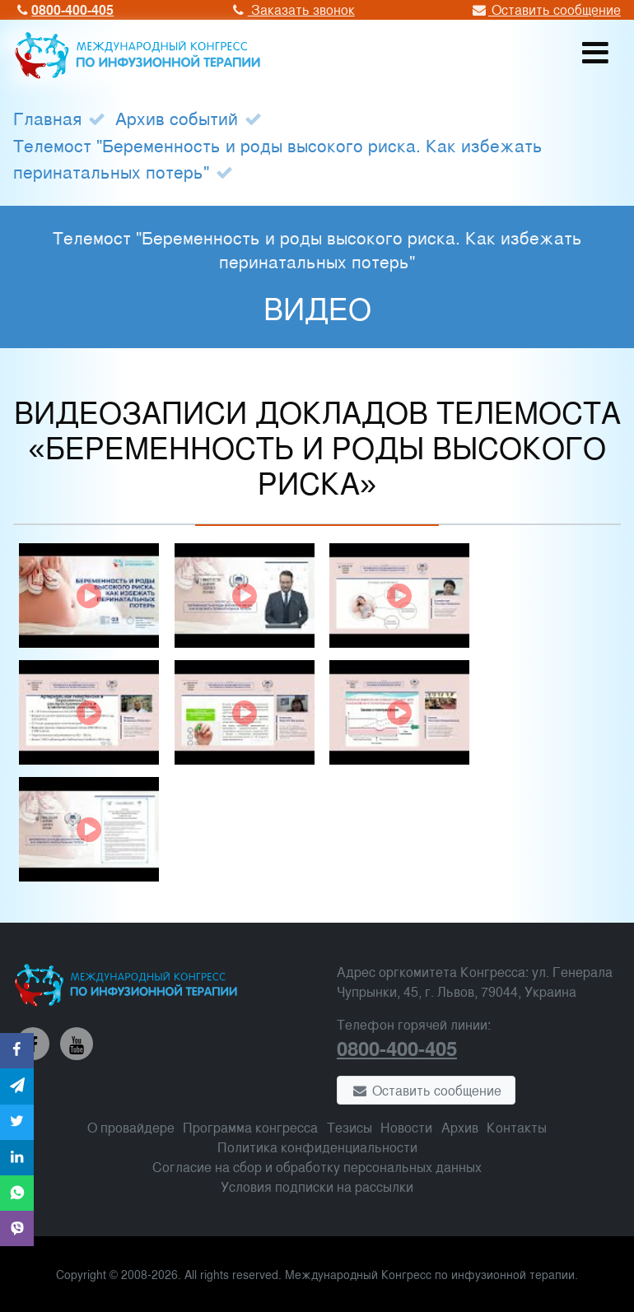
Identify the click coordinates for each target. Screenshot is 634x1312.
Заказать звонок (291, 9)
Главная (47, 117)
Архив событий (176, 117)
